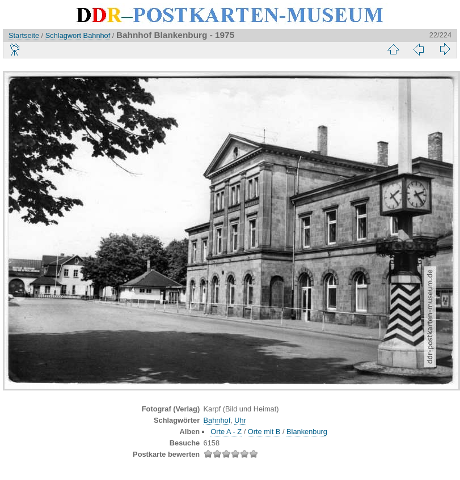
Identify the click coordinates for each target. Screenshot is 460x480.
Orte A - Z (226, 431)
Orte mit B (264, 431)
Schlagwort (63, 35)
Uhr (240, 420)
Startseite (24, 35)
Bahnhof (97, 35)
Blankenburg (306, 431)
